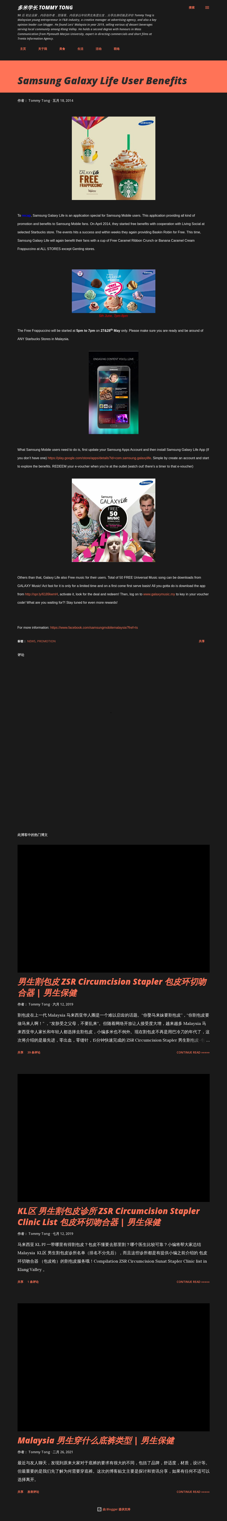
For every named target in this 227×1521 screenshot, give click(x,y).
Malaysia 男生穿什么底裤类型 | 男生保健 (96, 1440)
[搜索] (192, 7)
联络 (114, 49)
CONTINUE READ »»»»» (193, 1052)
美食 (60, 49)
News (31, 641)
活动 (96, 49)
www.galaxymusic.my (159, 594)
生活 (78, 49)
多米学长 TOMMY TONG (45, 7)
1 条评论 (33, 1282)
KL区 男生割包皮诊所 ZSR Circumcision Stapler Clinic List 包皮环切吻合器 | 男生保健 (108, 1216)
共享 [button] (202, 641)
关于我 (40, 49)
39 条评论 (33, 1052)
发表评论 (33, 1492)
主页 (20, 49)
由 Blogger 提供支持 (113, 1509)
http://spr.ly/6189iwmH (41, 594)
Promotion (46, 641)
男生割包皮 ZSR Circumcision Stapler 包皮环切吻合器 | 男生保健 (112, 987)
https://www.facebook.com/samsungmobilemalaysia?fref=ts (94, 627)
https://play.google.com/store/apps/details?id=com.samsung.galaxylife (99, 458)
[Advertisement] (114, 796)
